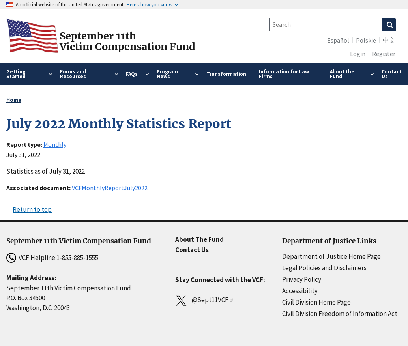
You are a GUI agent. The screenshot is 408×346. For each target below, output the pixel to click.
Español (338, 40)
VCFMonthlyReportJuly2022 (110, 188)
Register (383, 53)
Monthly (54, 144)
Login (357, 53)
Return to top (32, 209)
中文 (389, 40)
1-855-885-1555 (77, 257)
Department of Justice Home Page (331, 256)
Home (13, 99)
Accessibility (300, 290)
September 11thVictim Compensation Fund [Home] (127, 41)
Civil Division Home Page (316, 302)
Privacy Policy (301, 279)
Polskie (366, 40)
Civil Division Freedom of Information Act (339, 313)
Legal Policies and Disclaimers (324, 268)
